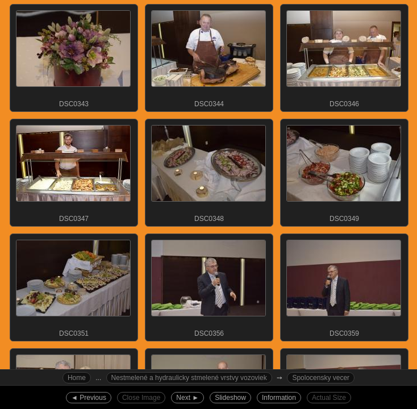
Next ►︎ (187, 398)
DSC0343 (73, 56)
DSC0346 (344, 56)
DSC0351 (73, 285)
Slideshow (230, 398)
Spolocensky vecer (320, 378)
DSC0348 (208, 171)
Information (279, 398)
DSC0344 (208, 56)
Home (77, 378)
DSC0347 (73, 171)
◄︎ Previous (88, 398)
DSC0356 (208, 285)
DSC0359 (344, 285)
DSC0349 (344, 171)
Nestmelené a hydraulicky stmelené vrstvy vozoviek (189, 378)
